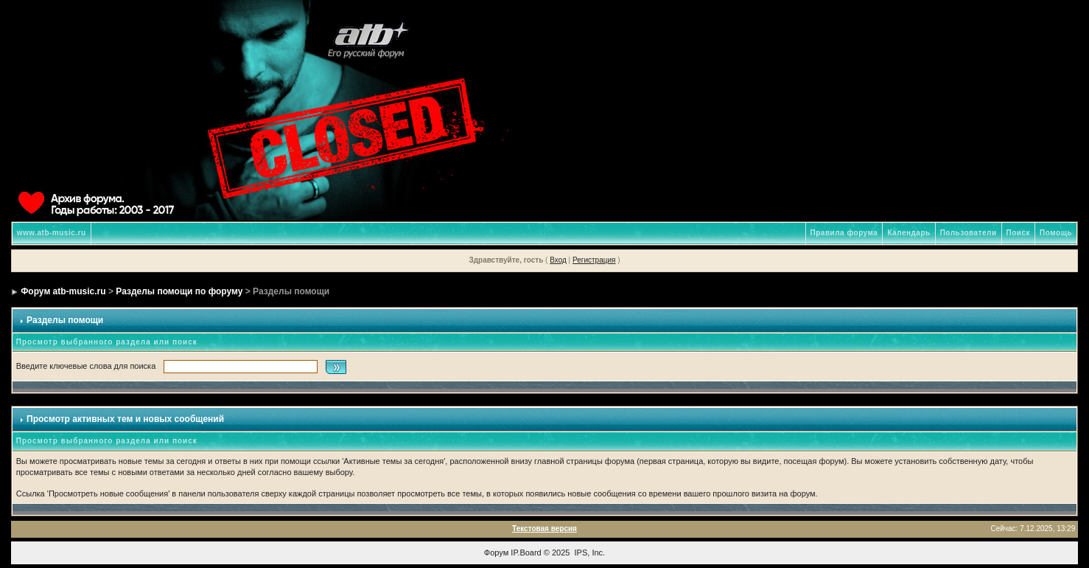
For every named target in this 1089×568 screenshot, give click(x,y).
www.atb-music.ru (51, 233)
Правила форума (844, 233)
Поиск (1018, 233)
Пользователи (968, 233)
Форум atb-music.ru (63, 291)
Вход (558, 260)
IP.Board (526, 552)
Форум (496, 552)
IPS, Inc (589, 552)
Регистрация (593, 260)
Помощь (1056, 233)
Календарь (908, 233)
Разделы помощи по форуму (179, 291)
